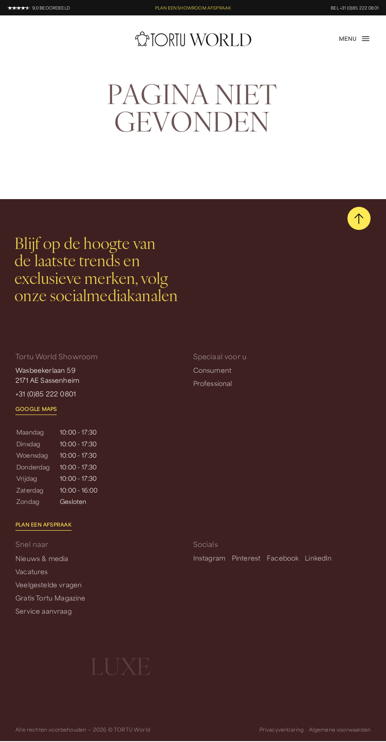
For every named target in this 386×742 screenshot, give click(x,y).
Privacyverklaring (281, 729)
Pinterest (246, 557)
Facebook (282, 557)
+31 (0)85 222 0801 (45, 393)
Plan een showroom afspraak (193, 7)
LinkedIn (318, 557)
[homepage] (193, 38)
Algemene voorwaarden (340, 729)
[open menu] (355, 39)
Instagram (209, 557)
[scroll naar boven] (359, 218)
